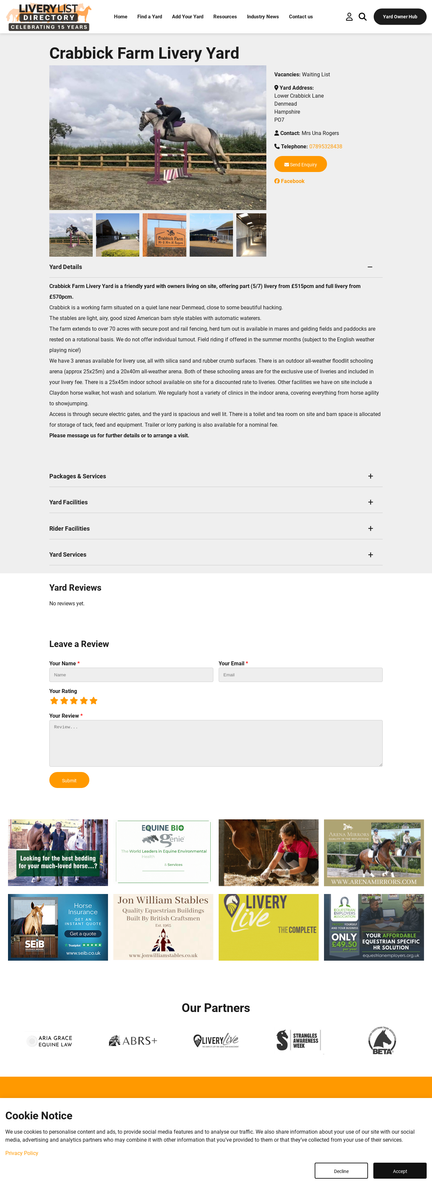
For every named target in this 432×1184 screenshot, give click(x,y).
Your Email (233, 663)
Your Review (66, 716)
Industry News (263, 17)
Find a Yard (149, 17)
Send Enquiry (300, 164)
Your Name (64, 663)
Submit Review (69, 783)
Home (120, 17)
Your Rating (63, 691)
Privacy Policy (21, 1153)
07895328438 (325, 146)
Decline (341, 1171)
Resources (225, 17)
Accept (400, 1171)
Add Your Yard (187, 17)
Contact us (301, 17)
